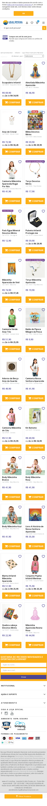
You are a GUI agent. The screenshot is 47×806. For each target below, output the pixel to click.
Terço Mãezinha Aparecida (33, 281)
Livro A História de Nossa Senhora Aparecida (34, 529)
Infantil (17, 53)
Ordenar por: (18, 56)
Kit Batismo (31, 427)
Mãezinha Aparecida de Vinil (10, 281)
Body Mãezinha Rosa (33, 478)
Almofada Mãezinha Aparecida (35, 84)
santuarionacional (7, 53)
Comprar (14, 102)
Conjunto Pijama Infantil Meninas (34, 577)
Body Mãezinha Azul (11, 526)
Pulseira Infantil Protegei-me (33, 231)
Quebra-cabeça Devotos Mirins (9, 626)
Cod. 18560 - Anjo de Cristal (10, 134)
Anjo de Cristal (9, 131)
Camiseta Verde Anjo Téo (10, 330)
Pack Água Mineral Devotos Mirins (11, 231)
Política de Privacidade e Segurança (19, 5)
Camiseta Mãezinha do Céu (11, 429)
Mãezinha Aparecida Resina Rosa (34, 628)
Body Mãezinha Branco (9, 478)
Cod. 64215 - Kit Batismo (33, 430)
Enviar (23, 677)
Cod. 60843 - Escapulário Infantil (11, 85)
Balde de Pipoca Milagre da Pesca (34, 330)
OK (23, 13)
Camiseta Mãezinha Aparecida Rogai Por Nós (11, 184)
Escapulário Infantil (11, 82)
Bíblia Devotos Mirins (32, 133)
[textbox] (23, 28)
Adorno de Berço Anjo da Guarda (10, 379)
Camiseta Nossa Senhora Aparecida (35, 379)
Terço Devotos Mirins (33, 182)
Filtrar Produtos (23, 796)
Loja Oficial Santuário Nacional (32, 53)
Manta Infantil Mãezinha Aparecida (9, 578)
